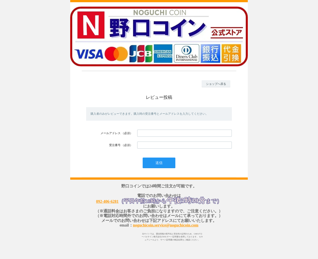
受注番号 (115, 145)
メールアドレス (110, 133)
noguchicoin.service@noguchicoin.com (166, 225)
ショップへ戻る (216, 84)
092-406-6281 (107, 201)
